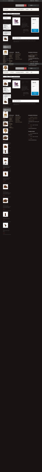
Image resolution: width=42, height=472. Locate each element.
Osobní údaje (18, 210)
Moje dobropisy (18, 207)
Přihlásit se (36, 0)
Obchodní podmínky (8, 49)
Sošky (27, 9)
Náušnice (6, 33)
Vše (31, 9)
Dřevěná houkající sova (7, 136)
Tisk (24, 32)
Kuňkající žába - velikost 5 (5, 110)
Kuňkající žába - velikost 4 (5, 65)
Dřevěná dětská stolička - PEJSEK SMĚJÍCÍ (6, 94)
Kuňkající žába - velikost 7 (5, 164)
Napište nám (32, 0)
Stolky (12, 9)
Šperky (7, 13)
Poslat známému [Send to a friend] (26, 30)
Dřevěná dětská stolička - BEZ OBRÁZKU (5, 79)
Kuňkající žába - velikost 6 (5, 150)
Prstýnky (11, 13)
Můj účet (17, 204)
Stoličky (6, 9)
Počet (33, 23)
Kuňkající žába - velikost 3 (5, 123)
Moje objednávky (18, 206)
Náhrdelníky (6, 30)
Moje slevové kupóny (19, 211)
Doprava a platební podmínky (10, 208)
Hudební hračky (20, 9)
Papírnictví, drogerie (5, 37)
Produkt (23, 22)
